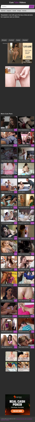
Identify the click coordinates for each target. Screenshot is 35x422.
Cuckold (11, 40)
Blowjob (4, 40)
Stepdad (25, 40)
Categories (9, 10)
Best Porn (3, 10)
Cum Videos (17, 2)
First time (24, 10)
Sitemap (18, 418)
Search (31, 6)
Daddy (18, 40)
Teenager (19, 10)
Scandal (14, 10)
